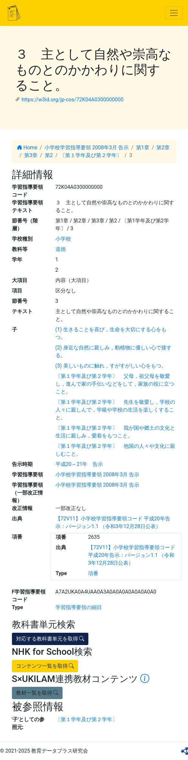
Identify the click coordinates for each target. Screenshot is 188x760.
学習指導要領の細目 (78, 607)
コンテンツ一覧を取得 (45, 666)
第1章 (142, 147)
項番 (93, 573)
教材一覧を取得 (37, 693)
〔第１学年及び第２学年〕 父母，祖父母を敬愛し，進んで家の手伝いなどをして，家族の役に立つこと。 (114, 384)
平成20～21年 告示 (79, 464)
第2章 (163, 147)
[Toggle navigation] (174, 12)
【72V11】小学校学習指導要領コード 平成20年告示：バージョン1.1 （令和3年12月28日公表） (131, 555)
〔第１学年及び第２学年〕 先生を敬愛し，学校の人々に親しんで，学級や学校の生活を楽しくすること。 (115, 410)
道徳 (60, 249)
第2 (49, 155)
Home (27, 147)
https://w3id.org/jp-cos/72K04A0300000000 (73, 99)
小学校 (63, 239)
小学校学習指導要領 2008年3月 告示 (87, 147)
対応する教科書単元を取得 (50, 639)
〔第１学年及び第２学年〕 (91, 155)
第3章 (30, 155)
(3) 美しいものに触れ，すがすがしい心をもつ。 (110, 366)
